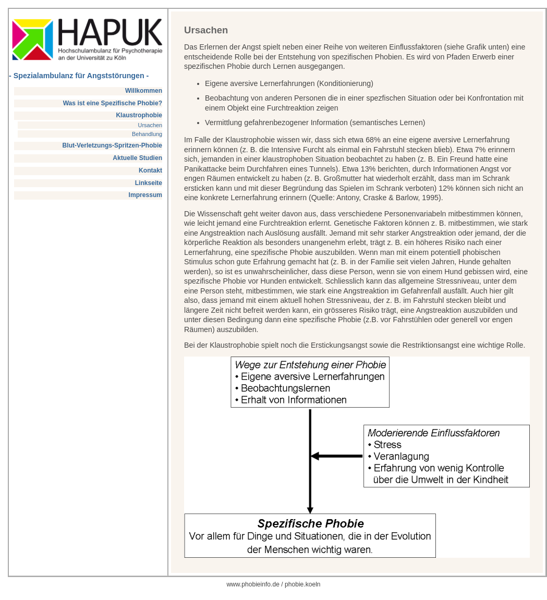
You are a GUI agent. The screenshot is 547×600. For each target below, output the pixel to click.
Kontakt (150, 170)
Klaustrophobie (139, 115)
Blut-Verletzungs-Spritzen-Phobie (113, 145)
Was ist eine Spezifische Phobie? (112, 103)
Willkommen (143, 90)
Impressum (146, 195)
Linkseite (148, 183)
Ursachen (150, 125)
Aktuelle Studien (137, 158)
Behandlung (147, 134)
